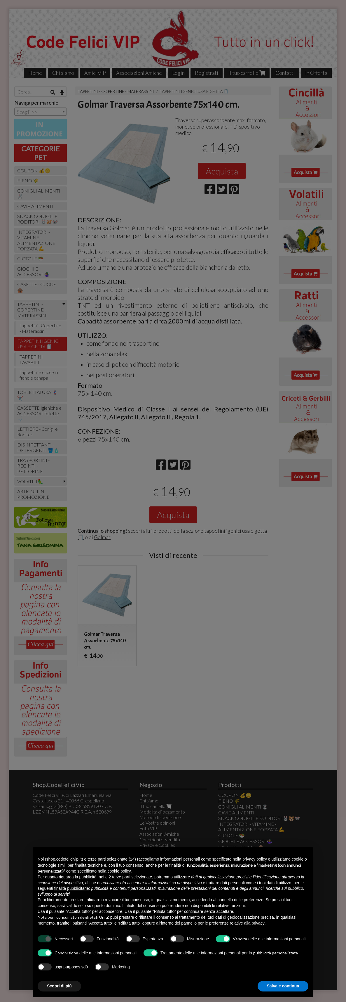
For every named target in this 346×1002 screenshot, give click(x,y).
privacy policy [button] (254, 859)
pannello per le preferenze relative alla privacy (223, 923)
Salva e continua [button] (283, 986)
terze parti (121, 877)
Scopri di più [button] (59, 986)
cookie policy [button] (119, 871)
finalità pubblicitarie (71, 888)
